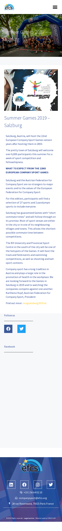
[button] (55, 7)
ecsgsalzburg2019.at (34, 303)
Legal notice (29, 518)
